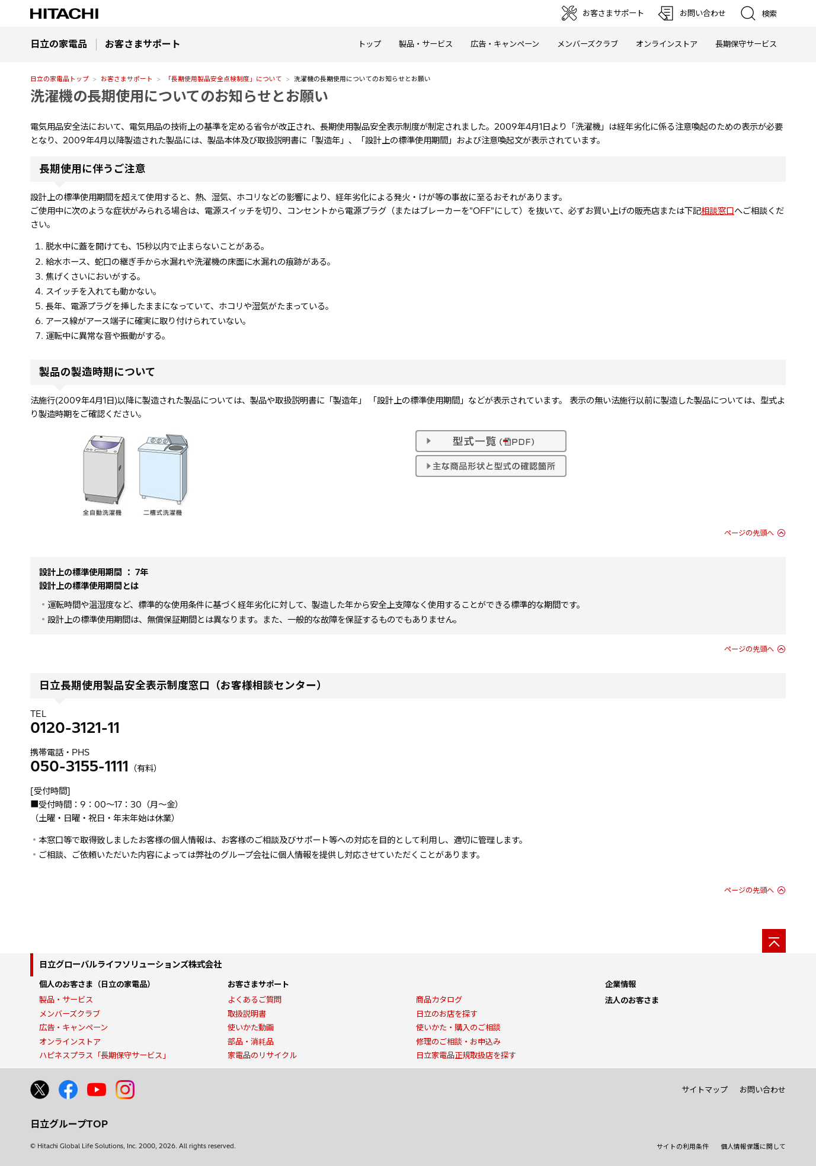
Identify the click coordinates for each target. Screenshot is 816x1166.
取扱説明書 (247, 1013)
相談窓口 (717, 211)
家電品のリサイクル (262, 1055)
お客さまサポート (127, 79)
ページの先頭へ (749, 532)
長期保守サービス (746, 44)
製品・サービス (66, 999)
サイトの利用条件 (683, 1146)
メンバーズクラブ (587, 44)
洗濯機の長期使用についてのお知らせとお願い (179, 96)
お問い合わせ (763, 1089)
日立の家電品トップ (59, 79)
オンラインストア (666, 44)
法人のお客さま (632, 1000)
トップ (369, 44)
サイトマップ (704, 1089)
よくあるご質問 (254, 999)
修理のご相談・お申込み (458, 1041)
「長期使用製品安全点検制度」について (223, 79)
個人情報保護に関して (753, 1146)
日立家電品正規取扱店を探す (466, 1055)
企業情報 (620, 984)
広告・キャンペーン (73, 1027)
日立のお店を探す (447, 1013)
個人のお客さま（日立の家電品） (97, 984)
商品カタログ (439, 999)
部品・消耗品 (251, 1041)
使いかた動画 (251, 1027)
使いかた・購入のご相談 (458, 1027)
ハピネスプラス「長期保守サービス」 (104, 1055)
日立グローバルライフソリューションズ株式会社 (130, 964)
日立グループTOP (69, 1124)
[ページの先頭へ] (774, 941)
